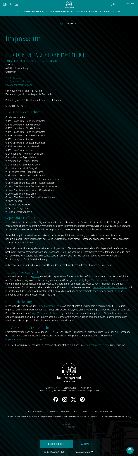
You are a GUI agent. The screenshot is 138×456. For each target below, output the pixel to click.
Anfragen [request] (86, 444)
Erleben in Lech (111, 11)
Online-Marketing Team (49, 306)
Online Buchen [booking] (56, 444)
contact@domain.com (98, 345)
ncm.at (36, 276)
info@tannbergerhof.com (18, 81)
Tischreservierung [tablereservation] (84, 452)
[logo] (69, 372)
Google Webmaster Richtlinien (45, 313)
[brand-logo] (69, 5)
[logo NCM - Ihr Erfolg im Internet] (69, 424)
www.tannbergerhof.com (18, 84)
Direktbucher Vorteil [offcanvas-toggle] (54, 452)
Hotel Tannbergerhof (28, 11)
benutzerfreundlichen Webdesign (110, 287)
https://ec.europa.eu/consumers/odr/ (25, 339)
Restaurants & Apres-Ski (84, 11)
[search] (110, 4)
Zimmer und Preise (56, 11)
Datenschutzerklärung (121, 416)
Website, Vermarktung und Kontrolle (110, 280)
